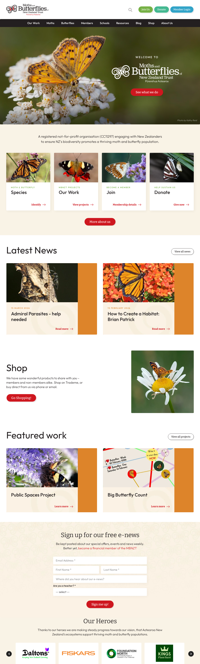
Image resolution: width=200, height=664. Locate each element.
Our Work (33, 23)
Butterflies (67, 23)
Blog (138, 23)
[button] (9, 611)
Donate (161, 9)
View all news (182, 253)
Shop (151, 23)
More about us (100, 224)
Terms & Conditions (105, 654)
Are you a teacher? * (64, 542)
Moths (50, 23)
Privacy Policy (130, 654)
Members (87, 23)
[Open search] (128, 10)
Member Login (181, 9)
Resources (122, 23)
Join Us (146, 9)
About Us (167, 23)
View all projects (180, 412)
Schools (104, 23)
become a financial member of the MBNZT (107, 505)
